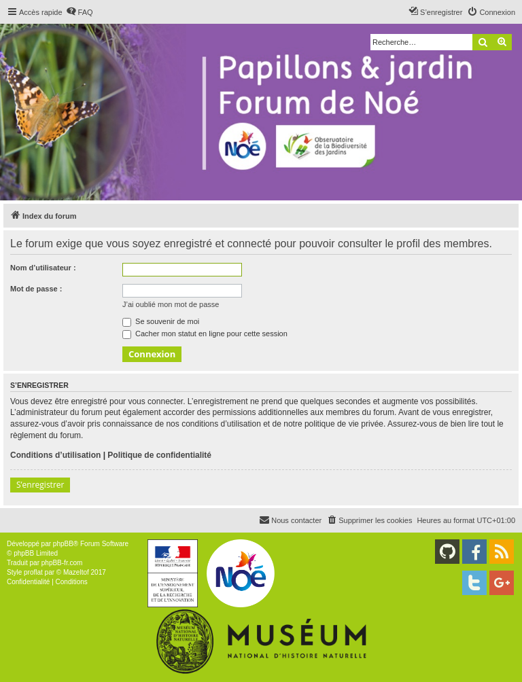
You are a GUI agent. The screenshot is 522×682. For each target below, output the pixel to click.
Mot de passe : (36, 289)
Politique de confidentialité (159, 455)
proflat (33, 572)
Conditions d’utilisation (55, 455)
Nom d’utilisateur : (43, 268)
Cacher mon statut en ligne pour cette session (205, 333)
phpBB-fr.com (62, 563)
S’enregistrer (40, 484)
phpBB (63, 544)
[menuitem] (79, 12)
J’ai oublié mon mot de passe (170, 304)
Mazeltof (76, 572)
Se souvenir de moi (160, 321)
